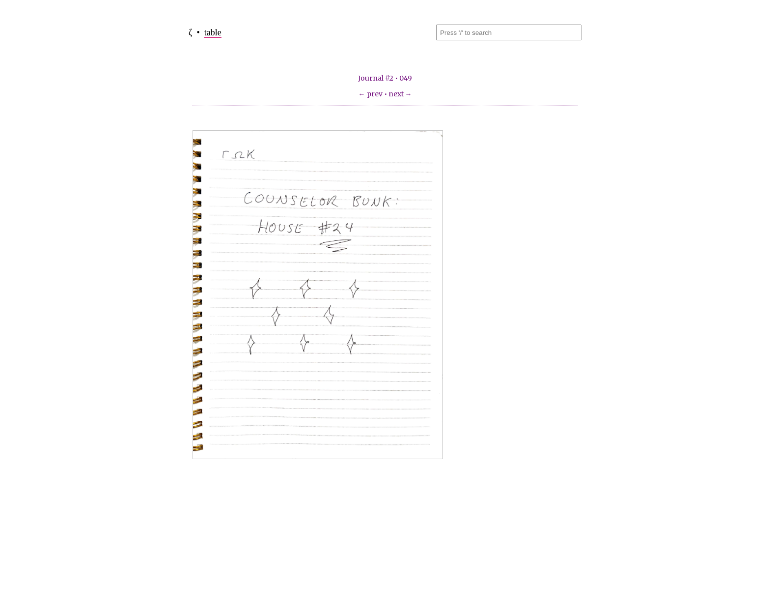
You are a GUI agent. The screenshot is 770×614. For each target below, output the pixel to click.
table (212, 32)
